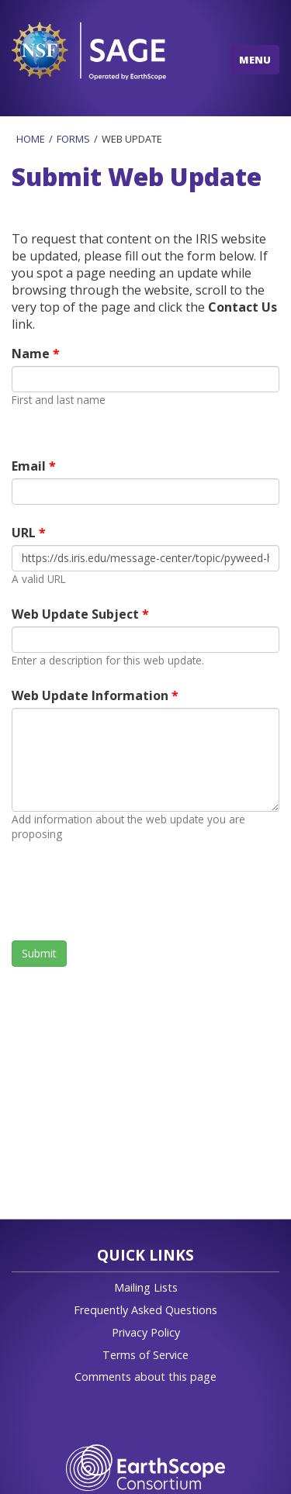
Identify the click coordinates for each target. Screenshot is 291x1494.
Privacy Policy (146, 1332)
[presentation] (130, 891)
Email (30, 465)
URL (25, 532)
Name (32, 353)
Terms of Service (145, 1354)
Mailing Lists (146, 1287)
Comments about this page (145, 1376)
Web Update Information (91, 695)
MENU (255, 60)
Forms (73, 139)
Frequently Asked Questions (145, 1310)
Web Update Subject (77, 614)
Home (30, 139)
